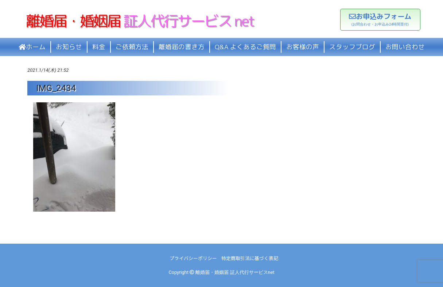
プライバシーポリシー (193, 258)
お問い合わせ (405, 46)
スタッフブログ (352, 46)
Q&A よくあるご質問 (245, 46)
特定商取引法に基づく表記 (249, 258)
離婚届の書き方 (182, 46)
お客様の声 (302, 46)
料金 (98, 46)
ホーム (32, 46)
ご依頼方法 (132, 46)
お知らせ (69, 46)
